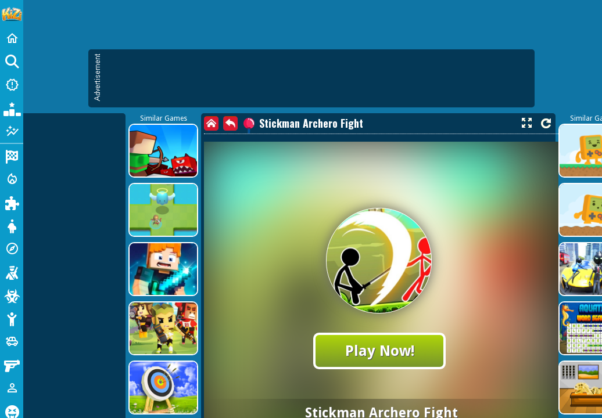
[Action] (11, 178)
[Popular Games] (11, 108)
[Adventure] (11, 248)
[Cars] (11, 341)
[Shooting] (11, 271)
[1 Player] (11, 387)
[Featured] (11, 131)
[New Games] (11, 84)
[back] (230, 123)
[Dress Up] (11, 225)
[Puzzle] (11, 202)
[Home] (11, 38)
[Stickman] (11, 318)
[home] (211, 123)
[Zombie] (11, 295)
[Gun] (11, 364)
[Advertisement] (317, 78)
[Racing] (11, 155)
